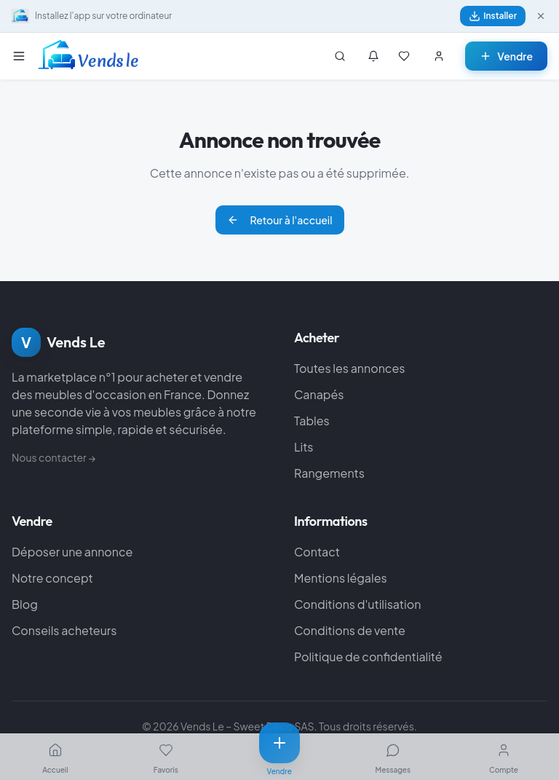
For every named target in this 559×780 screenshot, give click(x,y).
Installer (493, 16)
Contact (317, 551)
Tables (312, 420)
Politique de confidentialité (368, 656)
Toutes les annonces (349, 368)
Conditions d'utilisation (357, 604)
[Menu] (22, 56)
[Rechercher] (339, 56)
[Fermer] (540, 16)
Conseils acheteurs (64, 630)
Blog (25, 604)
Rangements (329, 473)
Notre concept (52, 578)
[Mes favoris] (404, 56)
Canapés (319, 394)
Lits (304, 446)
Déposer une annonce (72, 551)
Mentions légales (340, 578)
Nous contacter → (53, 457)
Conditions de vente (349, 630)
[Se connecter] (438, 56)
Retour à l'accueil (280, 219)
